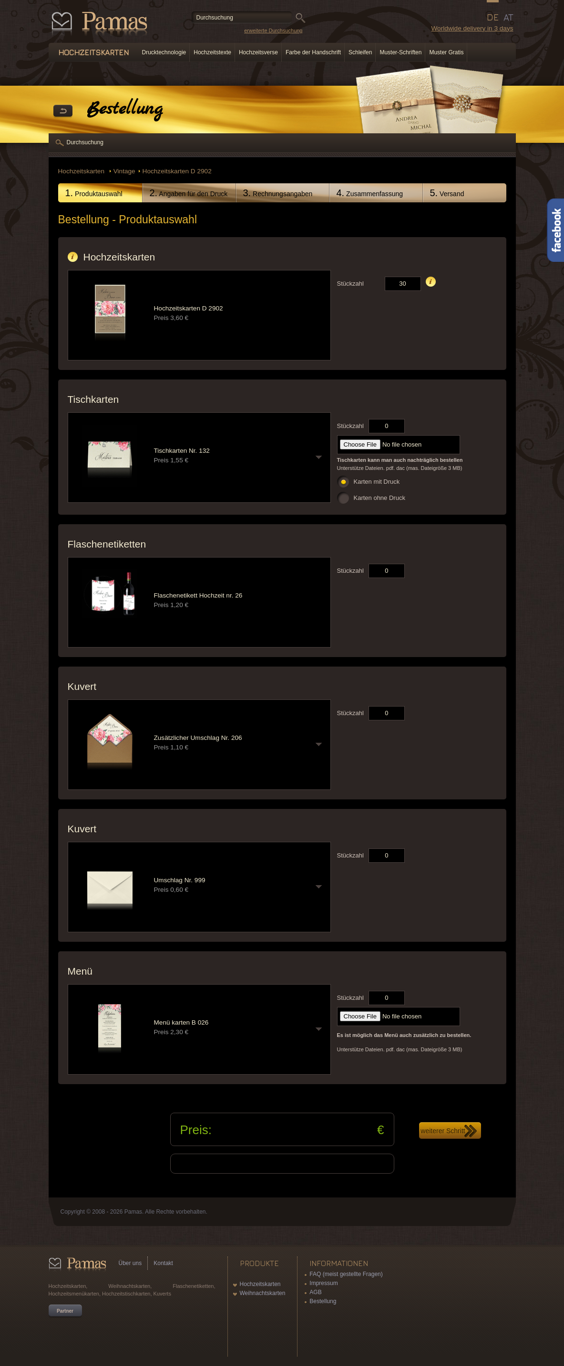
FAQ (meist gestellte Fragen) (345, 1274)
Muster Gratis (446, 52)
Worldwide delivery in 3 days (472, 28)
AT (508, 17)
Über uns (130, 1263)
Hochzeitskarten (82, 171)
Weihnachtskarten (263, 1293)
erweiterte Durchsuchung (273, 30)
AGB (315, 1292)
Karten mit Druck (377, 481)
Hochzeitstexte (212, 52)
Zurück (62, 111)
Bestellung (322, 1301)
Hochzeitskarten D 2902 (177, 171)
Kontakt (163, 1263)
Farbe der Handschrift (313, 52)
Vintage (124, 171)
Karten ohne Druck (379, 497)
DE (493, 17)
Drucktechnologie (164, 52)
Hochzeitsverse (258, 52)
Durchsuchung (85, 142)
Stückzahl (350, 283)
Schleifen (360, 52)
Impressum (323, 1283)
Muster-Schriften (400, 52)
